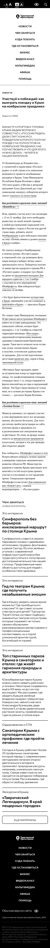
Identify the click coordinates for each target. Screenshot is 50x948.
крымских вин (21, 358)
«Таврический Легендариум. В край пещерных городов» (22, 801)
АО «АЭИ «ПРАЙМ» (31, 941)
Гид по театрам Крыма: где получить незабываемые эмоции (24, 590)
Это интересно (12, 513)
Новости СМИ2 (10, 116)
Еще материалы (25, 820)
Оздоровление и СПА (17, 724)
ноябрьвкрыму (10, 235)
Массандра (32, 333)
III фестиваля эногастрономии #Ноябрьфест (24, 319)
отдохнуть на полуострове (23, 195)
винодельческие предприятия (28, 438)
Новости (25, 26)
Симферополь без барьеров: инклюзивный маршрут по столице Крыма (24, 525)
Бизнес (25, 52)
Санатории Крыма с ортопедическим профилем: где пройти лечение (23, 736)
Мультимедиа (25, 65)
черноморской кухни (12, 362)
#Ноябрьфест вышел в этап (34, 453)
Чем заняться (25, 33)
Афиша (25, 72)
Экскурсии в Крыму (15, 792)
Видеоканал (25, 59)
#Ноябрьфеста (9, 286)
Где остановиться (25, 46)
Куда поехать (25, 39)
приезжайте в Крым (12, 304)
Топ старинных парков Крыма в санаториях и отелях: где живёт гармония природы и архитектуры (23, 664)
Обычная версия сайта (20, 910)
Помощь (25, 78)
